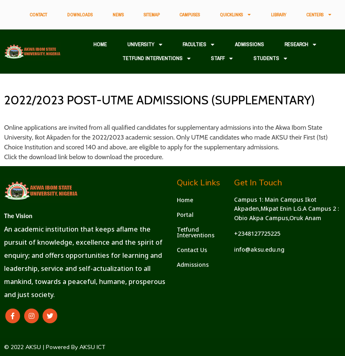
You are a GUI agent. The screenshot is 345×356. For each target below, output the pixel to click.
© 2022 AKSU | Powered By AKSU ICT (55, 347)
